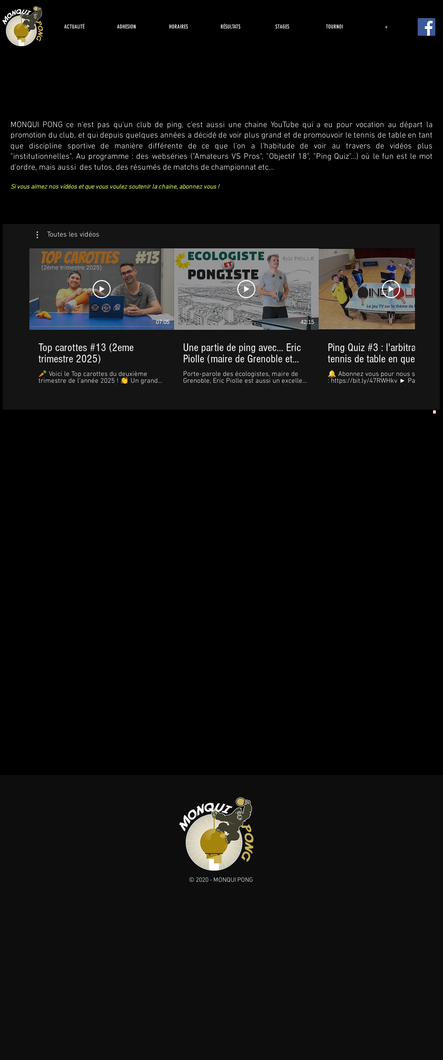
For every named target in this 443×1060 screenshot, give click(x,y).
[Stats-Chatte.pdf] (434, 412)
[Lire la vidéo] (102, 289)
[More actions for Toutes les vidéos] (68, 235)
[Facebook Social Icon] (426, 27)
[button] (68, 235)
